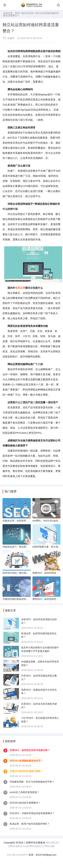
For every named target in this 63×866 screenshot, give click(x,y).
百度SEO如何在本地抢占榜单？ (26, 771)
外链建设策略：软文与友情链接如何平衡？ (32, 781)
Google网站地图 (30, 846)
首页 (17, 13)
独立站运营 (27, 13)
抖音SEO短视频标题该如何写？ (26, 760)
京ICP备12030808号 (17, 854)
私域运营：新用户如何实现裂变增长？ (30, 823)
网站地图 (50, 842)
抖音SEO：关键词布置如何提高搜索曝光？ (32, 813)
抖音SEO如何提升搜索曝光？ (25, 802)
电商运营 (20, 287)
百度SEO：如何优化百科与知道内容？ (30, 750)
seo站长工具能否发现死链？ (24, 792)
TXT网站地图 (48, 846)
